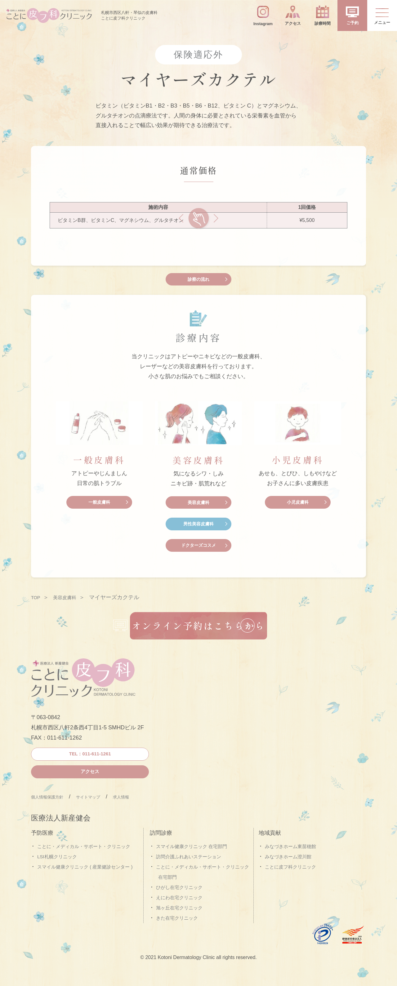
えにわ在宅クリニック (179, 915)
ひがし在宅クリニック (179, 905)
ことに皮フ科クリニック (290, 884)
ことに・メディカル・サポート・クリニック (83, 864)
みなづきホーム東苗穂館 (290, 864)
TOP (36, 596)
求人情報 (146, 814)
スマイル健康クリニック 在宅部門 (191, 864)
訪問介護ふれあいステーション (188, 874)
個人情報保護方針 (53, 814)
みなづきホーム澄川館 (288, 874)
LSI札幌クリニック (57, 874)
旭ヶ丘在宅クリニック (179, 925)
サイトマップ (105, 814)
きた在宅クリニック (177, 935)
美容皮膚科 (69, 596)
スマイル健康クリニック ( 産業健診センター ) (85, 884)
